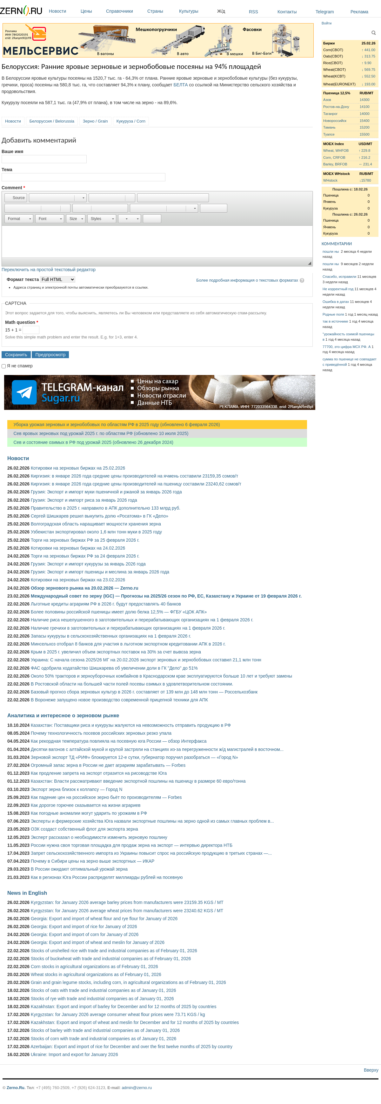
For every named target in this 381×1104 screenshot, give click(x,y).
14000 (365, 114)
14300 (365, 100)
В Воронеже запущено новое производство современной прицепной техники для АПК (119, 699)
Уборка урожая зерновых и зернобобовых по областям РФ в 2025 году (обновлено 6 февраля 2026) (113, 424)
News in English (27, 893)
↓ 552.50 (368, 76)
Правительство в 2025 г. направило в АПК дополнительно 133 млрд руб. (105, 508)
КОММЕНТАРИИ (337, 243)
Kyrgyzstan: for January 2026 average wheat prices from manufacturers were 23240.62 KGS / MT (127, 910)
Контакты (287, 11)
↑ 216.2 (364, 157)
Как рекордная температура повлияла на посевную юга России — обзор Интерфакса (119, 741)
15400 (365, 121)
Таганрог (330, 114)
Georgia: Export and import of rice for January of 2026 (84, 926)
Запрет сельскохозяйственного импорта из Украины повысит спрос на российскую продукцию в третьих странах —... (151, 853)
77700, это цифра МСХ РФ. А (347, 347)
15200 (365, 127)
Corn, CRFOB (334, 157)
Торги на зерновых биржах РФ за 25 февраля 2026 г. (85, 540)
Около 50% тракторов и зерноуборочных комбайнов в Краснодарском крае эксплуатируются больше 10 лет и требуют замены (161, 676)
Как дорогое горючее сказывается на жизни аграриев (85, 805)
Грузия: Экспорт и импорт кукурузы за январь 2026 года (88, 563)
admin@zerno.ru (137, 1087)
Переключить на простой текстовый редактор (49, 269)
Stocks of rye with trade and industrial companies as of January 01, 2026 (102, 998)
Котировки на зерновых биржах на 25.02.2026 (78, 468)
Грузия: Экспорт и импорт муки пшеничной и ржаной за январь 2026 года (106, 491)
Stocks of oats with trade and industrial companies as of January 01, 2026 (103, 990)
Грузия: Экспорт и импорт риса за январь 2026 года (84, 500)
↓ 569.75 (368, 69)
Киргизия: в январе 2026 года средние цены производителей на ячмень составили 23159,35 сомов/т (134, 475)
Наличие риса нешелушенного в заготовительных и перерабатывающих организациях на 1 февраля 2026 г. (142, 619)
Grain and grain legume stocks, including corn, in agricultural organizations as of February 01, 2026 (128, 982)
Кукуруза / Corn (131, 121)
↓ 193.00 (368, 84)
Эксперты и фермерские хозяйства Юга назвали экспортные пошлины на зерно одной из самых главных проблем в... (152, 821)
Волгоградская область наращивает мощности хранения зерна (96, 523)
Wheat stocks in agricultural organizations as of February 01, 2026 (96, 974)
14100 (365, 107)
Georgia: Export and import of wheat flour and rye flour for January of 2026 (104, 918)
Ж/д (221, 11)
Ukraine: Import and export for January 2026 (74, 1054)
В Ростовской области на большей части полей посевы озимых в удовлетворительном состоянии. (132, 683)
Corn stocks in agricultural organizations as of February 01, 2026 (94, 966)
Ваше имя (12, 151)
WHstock (330, 180)
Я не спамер (20, 365)
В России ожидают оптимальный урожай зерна (79, 869)
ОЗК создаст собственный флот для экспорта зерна (84, 829)
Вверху (371, 1070)
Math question (21, 322)
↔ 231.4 (365, 164)
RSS (253, 11)
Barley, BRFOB (335, 164)
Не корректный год (338, 289)
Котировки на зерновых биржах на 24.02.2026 (78, 548)
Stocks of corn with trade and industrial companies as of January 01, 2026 (103, 1038)
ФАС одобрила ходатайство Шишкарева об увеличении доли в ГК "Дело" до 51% (114, 668)
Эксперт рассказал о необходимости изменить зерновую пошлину (99, 837)
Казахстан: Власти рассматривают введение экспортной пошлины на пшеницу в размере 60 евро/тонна (138, 781)
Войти (326, 23)
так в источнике (335, 321)
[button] (16, 198)
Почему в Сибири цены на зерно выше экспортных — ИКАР (92, 861)
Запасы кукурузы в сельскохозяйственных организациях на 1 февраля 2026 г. (111, 636)
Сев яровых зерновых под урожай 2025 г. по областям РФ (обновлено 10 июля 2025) (97, 433)
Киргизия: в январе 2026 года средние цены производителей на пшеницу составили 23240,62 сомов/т (136, 483)
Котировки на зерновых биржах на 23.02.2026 (78, 579)
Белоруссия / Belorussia (52, 121)
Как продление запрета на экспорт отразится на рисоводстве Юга (99, 773)
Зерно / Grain (95, 121)
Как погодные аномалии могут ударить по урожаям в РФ (89, 813)
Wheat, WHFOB (336, 150)
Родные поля (333, 314)
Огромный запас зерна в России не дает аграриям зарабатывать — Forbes (108, 765)
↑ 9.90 (366, 63)
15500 (365, 134)
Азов (327, 100)
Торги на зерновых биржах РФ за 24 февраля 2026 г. (85, 556)
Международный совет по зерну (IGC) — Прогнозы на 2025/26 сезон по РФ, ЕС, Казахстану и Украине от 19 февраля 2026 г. (166, 596)
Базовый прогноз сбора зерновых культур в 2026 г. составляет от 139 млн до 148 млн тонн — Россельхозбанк (144, 691)
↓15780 (365, 180)
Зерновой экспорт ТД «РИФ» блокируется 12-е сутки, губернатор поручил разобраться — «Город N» (134, 757)
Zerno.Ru (15, 1087)
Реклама (359, 11)
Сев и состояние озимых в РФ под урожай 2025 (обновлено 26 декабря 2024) (90, 442)
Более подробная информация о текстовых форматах (247, 280)
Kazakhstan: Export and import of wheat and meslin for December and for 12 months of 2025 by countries (135, 1022)
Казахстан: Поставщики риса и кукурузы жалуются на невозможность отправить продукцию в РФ (131, 725)
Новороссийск (334, 121)
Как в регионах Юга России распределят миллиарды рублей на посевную (107, 877)
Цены (92, 11)
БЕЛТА (180, 84)
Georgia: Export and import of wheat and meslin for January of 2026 (97, 942)
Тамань (329, 127)
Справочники (125, 11)
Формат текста (23, 279)
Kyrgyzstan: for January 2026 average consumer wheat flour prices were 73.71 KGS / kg (118, 1014)
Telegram (325, 11)
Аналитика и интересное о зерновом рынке (63, 715)
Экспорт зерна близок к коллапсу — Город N (76, 789)
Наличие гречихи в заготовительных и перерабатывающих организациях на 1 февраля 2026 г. (128, 628)
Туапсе (329, 134)
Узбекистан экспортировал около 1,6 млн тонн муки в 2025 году (96, 531)
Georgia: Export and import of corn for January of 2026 (84, 934)
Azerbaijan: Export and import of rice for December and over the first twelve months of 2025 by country (131, 1046)
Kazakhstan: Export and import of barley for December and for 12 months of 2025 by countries (123, 1006)
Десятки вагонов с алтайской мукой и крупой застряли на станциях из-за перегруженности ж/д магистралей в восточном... (157, 749)
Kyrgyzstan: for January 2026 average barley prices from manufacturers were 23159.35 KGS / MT (127, 902)
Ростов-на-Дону (336, 107)
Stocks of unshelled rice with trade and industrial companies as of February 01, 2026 (114, 950)
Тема (7, 169)
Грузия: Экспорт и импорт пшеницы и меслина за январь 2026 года (100, 571)
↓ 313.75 (368, 56)
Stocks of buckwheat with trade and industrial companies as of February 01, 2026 (111, 958)
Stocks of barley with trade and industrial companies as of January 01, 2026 (105, 1030)
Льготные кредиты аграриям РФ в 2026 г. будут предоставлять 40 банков (106, 603)
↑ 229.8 (364, 150)
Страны (161, 11)
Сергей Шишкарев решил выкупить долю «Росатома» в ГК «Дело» (99, 516)
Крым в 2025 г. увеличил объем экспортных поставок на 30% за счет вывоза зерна (116, 651)
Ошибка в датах (336, 302)
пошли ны (331, 251)
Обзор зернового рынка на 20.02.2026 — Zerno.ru (84, 588)
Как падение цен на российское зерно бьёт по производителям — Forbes (106, 797)
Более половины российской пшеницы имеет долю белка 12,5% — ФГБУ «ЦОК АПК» (119, 611)
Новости (63, 11)
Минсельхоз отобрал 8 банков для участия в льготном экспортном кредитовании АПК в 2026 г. (128, 643)
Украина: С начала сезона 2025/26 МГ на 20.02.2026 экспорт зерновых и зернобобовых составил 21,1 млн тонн (146, 659)
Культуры (196, 11)
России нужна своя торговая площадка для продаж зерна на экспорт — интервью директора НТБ (131, 845)
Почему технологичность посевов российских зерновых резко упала (101, 733)
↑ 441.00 (368, 50)
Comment (13, 187)
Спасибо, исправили (339, 276)
